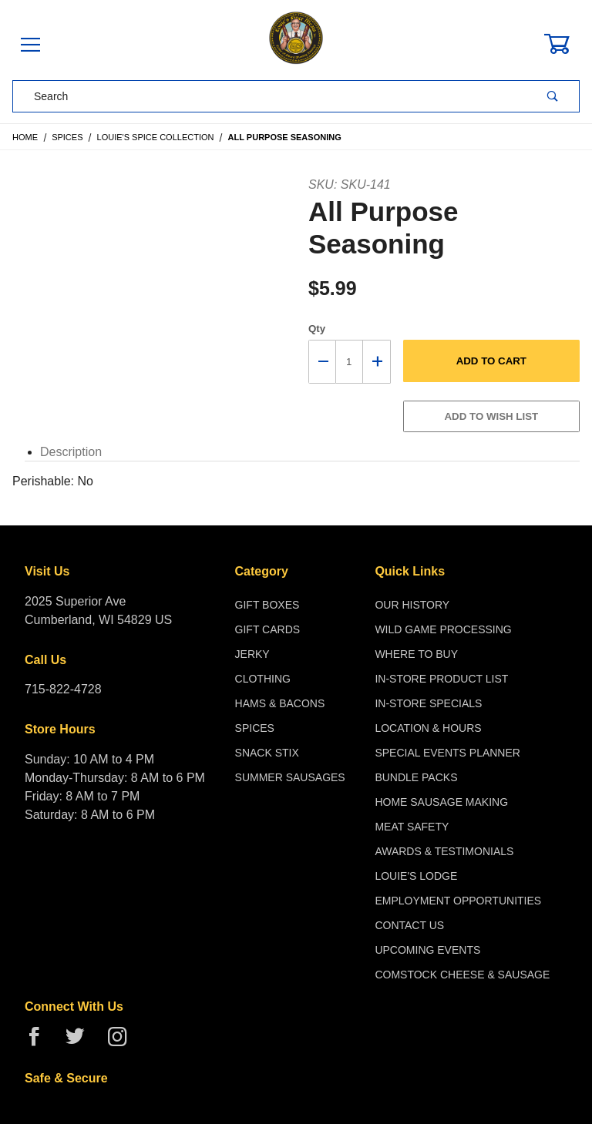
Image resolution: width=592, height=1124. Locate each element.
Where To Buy (416, 654)
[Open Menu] (30, 46)
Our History (412, 605)
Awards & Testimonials (444, 851)
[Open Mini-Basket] (565, 44)
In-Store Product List (441, 679)
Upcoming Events (427, 950)
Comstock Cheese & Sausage (462, 974)
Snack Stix (267, 753)
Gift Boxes (267, 605)
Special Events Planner (447, 753)
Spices (254, 728)
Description (71, 451)
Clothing (263, 679)
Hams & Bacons (280, 703)
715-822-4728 (63, 689)
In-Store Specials (428, 703)
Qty (316, 328)
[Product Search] (269, 96)
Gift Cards (268, 629)
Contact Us (409, 925)
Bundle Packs (416, 777)
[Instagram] (123, 1043)
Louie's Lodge (416, 876)
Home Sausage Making (441, 802)
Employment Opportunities (458, 900)
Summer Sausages (290, 777)
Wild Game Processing (443, 629)
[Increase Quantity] (377, 362)
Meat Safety (412, 826)
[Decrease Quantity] (322, 362)
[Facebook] (40, 1043)
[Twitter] (81, 1043)
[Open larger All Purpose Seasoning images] (148, 185)
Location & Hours (428, 728)
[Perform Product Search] (552, 96)
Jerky (252, 654)
